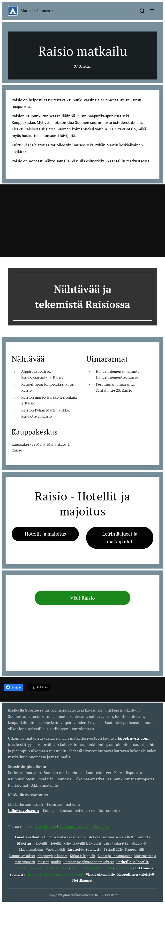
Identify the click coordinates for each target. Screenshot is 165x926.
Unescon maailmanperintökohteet (88, 861)
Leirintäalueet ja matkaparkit (125, 843)
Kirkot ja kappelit (82, 855)
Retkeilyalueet (137, 837)
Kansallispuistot (82, 837)
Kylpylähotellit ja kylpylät (82, 843)
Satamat (56, 874)
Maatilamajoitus (31, 849)
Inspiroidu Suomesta (84, 849)
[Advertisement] (82, 221)
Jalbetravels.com (23, 810)
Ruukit (56, 861)
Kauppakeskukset (22, 855)
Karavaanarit (73, 874)
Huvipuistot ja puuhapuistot (91, 868)
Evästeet (111, 895)
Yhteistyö (100, 826)
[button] (142, 11)
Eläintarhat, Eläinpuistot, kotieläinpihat (39, 868)
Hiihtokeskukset (56, 837)
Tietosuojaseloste (74, 826)
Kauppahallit (134, 849)
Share (13, 687)
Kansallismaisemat (111, 837)
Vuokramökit (55, 849)
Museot (43, 861)
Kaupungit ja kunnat (53, 855)
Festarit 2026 (113, 849)
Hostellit (40, 843)
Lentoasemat (37, 874)
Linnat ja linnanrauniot (115, 855)
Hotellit (55, 843)
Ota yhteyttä (45, 826)
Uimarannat (123, 868)
